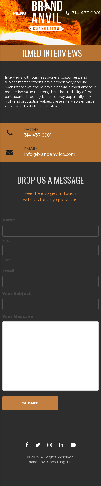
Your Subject (16, 293)
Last (6, 260)
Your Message (18, 316)
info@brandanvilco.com (49, 154)
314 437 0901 (38, 135)
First (6, 240)
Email (8, 271)
